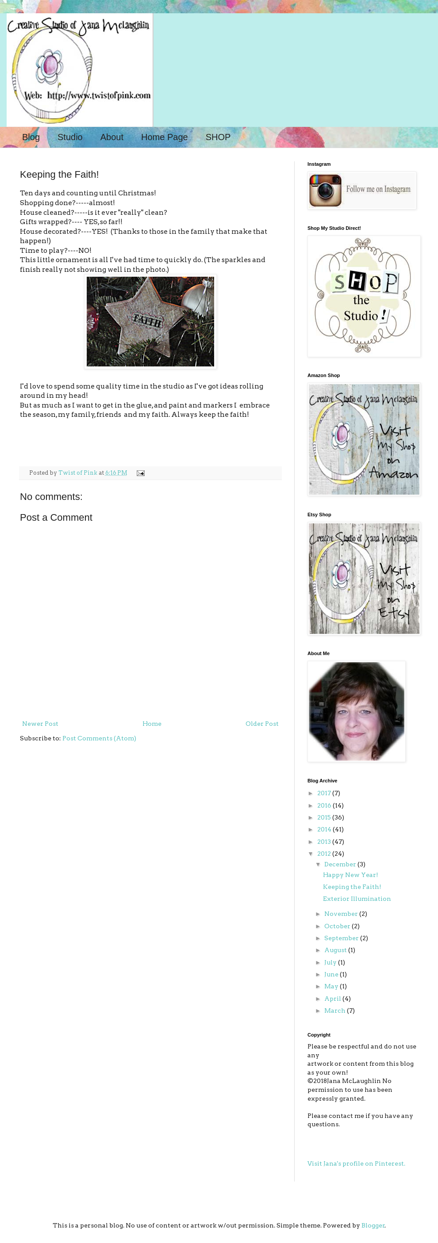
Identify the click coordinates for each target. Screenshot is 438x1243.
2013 (324, 841)
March (335, 1010)
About (111, 137)
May (332, 986)
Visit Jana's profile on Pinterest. (356, 1163)
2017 (324, 793)
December (340, 864)
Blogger (373, 1225)
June (332, 974)
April (333, 998)
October (338, 926)
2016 (325, 805)
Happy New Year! (350, 874)
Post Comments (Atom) (99, 738)
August (336, 949)
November (341, 913)
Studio (70, 137)
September (342, 938)
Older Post (262, 723)
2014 (325, 829)
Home (151, 723)
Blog (31, 137)
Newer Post (40, 723)
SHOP (218, 137)
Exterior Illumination (357, 898)
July (331, 962)
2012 (324, 853)
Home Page (164, 137)
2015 (324, 817)
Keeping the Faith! (352, 886)
